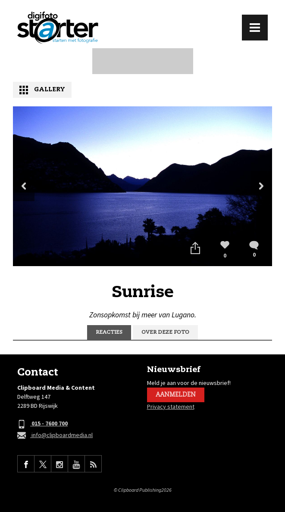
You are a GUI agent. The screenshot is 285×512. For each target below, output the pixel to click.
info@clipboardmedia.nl (55, 435)
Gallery (49, 90)
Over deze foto (165, 332)
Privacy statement (170, 406)
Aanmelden (176, 395)
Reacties (109, 332)
